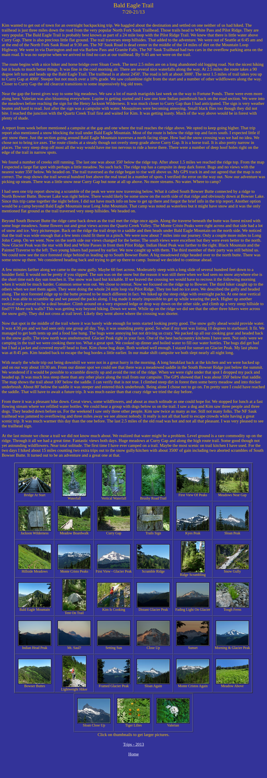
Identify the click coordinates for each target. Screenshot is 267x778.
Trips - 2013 (133, 744)
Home (133, 754)
